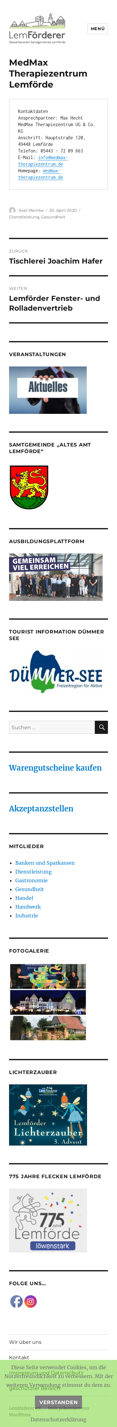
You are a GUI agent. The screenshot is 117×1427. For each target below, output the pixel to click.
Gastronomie (31, 880)
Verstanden (58, 1402)
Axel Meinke (31, 210)
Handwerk (28, 907)
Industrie (26, 915)
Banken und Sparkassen (45, 863)
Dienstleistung (24, 216)
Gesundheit (53, 216)
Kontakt (19, 1357)
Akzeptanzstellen (41, 809)
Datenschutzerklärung (58, 1419)
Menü (98, 28)
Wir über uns (25, 1342)
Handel (24, 898)
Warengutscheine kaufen (55, 768)
